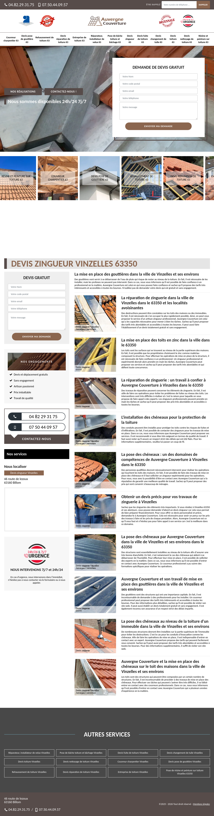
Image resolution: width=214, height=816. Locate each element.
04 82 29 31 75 (43, 416)
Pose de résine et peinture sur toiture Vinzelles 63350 (184, 772)
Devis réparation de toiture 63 (63, 39)
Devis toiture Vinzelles (29, 761)
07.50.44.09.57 (53, 4)
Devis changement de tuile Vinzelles (185, 752)
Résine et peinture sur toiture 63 (203, 39)
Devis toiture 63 (173, 39)
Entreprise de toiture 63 (79, 39)
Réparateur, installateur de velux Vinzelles (29, 752)
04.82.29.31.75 (19, 4)
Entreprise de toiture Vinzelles (133, 772)
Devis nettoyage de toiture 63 (187, 39)
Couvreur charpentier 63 (11, 39)
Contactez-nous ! (64, 91)
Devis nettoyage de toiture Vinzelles (81, 761)
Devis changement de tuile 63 (158, 39)
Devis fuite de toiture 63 (142, 39)
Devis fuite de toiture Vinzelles (133, 752)
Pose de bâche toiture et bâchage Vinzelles (81, 752)
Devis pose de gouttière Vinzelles (184, 761)
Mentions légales (201, 804)
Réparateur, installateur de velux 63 (97, 39)
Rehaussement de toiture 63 (45, 39)
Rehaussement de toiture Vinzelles (29, 772)
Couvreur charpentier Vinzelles (133, 761)
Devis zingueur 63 (129, 39)
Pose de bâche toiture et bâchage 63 (115, 39)
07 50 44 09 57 (43, 427)
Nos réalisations (23, 91)
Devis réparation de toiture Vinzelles (81, 772)
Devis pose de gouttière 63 (27, 39)
